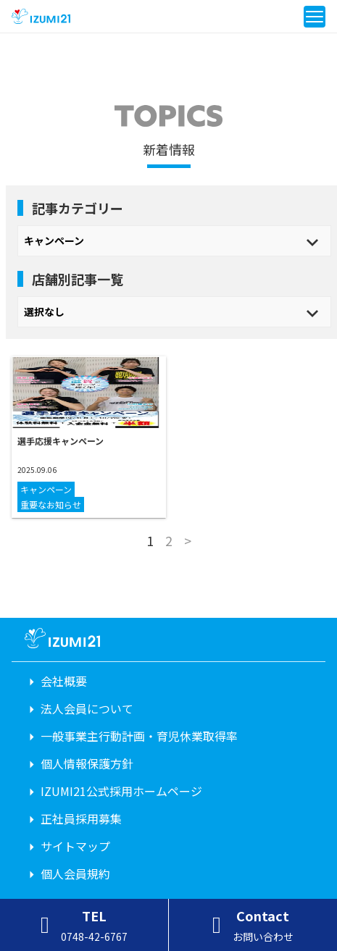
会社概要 (64, 681)
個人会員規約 (75, 873)
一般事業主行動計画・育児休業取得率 (139, 736)
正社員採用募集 (81, 818)
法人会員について (87, 708)
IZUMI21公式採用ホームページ (121, 791)
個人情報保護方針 (87, 763)
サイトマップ (75, 846)
